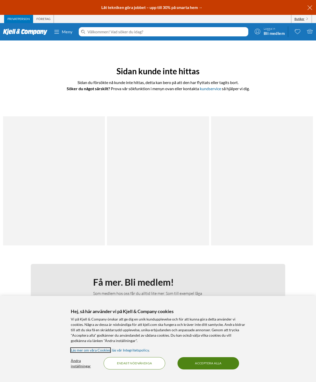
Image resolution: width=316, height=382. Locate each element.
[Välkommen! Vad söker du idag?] (166, 32)
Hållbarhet (117, 286)
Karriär (114, 292)
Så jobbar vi (117, 280)
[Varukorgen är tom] (310, 31)
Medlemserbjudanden (201, 280)
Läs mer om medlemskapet (116, 182)
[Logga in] (269, 31)
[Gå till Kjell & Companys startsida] (27, 32)
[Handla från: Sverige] (276, 290)
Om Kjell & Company (125, 267)
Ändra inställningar (81, 363)
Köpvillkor (32, 292)
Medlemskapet (120, 274)
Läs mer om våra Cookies (90, 350)
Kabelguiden (193, 267)
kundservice (210, 88)
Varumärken (193, 292)
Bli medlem (116, 214)
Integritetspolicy (37, 280)
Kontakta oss (34, 267)
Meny (63, 32)
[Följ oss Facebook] (264, 267)
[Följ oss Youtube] (289, 267)
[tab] (18, 19)
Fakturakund (34, 274)
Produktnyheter (196, 286)
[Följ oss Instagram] (277, 267)
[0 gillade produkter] (297, 31)
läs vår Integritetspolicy (130, 350)
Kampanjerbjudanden (201, 274)
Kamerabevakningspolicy (44, 286)
